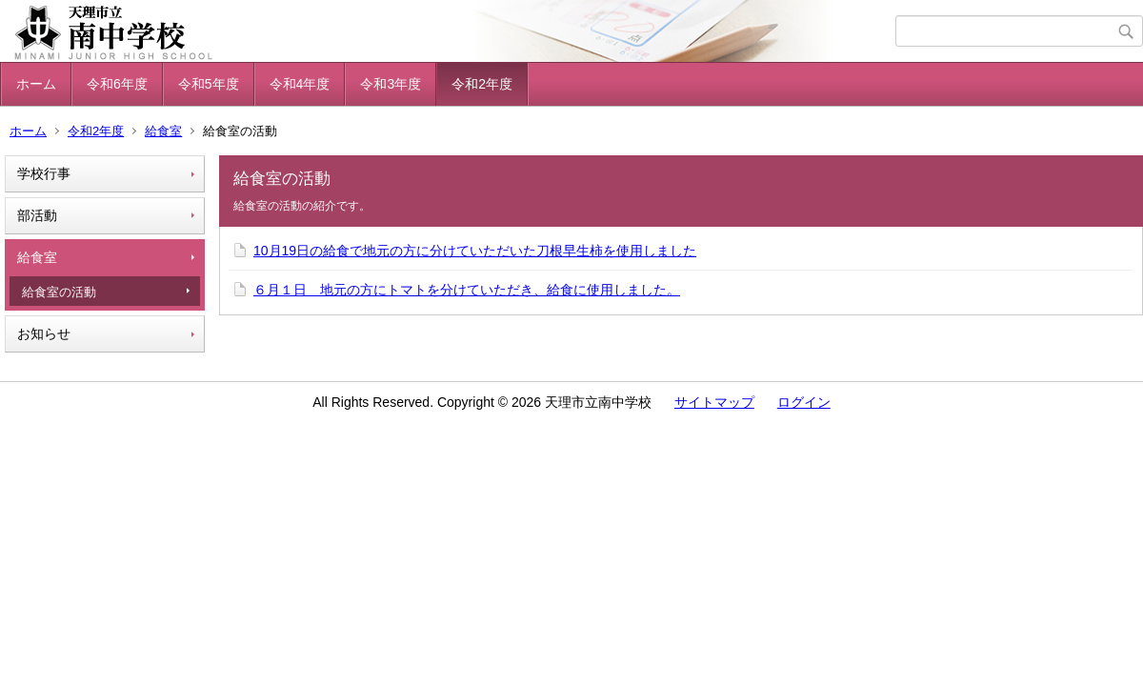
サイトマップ (714, 402)
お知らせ (43, 333)
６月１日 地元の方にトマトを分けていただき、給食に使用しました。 (466, 289)
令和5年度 (208, 83)
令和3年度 (390, 83)
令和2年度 (481, 83)
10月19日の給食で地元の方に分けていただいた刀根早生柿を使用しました (474, 250)
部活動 (37, 215)
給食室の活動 (59, 292)
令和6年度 (117, 83)
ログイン (804, 402)
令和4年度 (300, 83)
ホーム (36, 83)
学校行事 (43, 173)
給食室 (163, 131)
